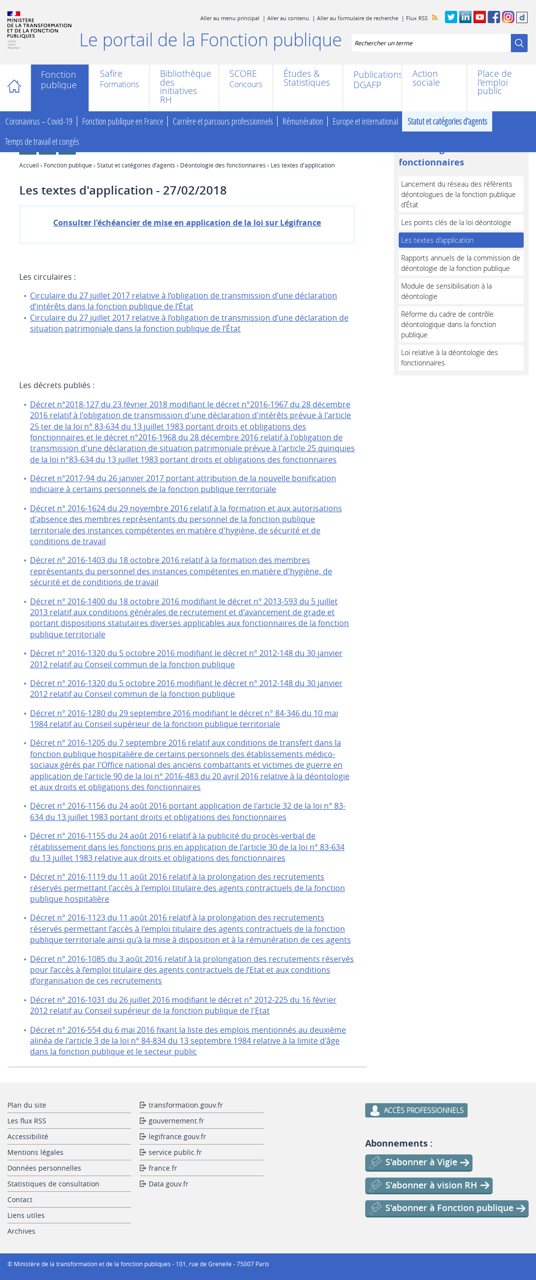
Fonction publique (59, 79)
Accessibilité (27, 1136)
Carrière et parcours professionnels (223, 121)
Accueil (18, 87)
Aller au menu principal (229, 18)
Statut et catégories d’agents (447, 121)
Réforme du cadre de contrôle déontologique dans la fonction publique (448, 324)
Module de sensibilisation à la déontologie (446, 291)
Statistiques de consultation (53, 1183)
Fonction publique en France (122, 121)
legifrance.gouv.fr (177, 1136)
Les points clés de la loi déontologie (456, 222)
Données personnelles (44, 1168)
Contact (19, 1199)
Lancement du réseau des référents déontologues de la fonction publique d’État (458, 194)
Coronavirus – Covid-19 (38, 121)
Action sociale (426, 78)
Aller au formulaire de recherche (357, 18)
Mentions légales (35, 1152)
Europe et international (365, 121)
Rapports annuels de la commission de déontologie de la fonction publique (460, 263)
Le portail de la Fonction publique (210, 39)
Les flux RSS (26, 1120)
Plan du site (26, 1105)
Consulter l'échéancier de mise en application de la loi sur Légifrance (187, 222)
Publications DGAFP (372, 79)
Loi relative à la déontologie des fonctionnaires (449, 357)
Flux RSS (417, 18)
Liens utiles (26, 1215)
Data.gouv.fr (169, 1183)
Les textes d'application (437, 240)
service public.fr (175, 1152)
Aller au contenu (288, 18)
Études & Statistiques (307, 78)
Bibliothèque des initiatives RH (184, 86)
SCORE (243, 74)
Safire (111, 74)
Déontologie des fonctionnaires (223, 165)
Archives (21, 1231)
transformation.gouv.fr (186, 1105)
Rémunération (303, 121)
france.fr (163, 1168)
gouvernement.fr (176, 1120)
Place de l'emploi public (494, 82)
